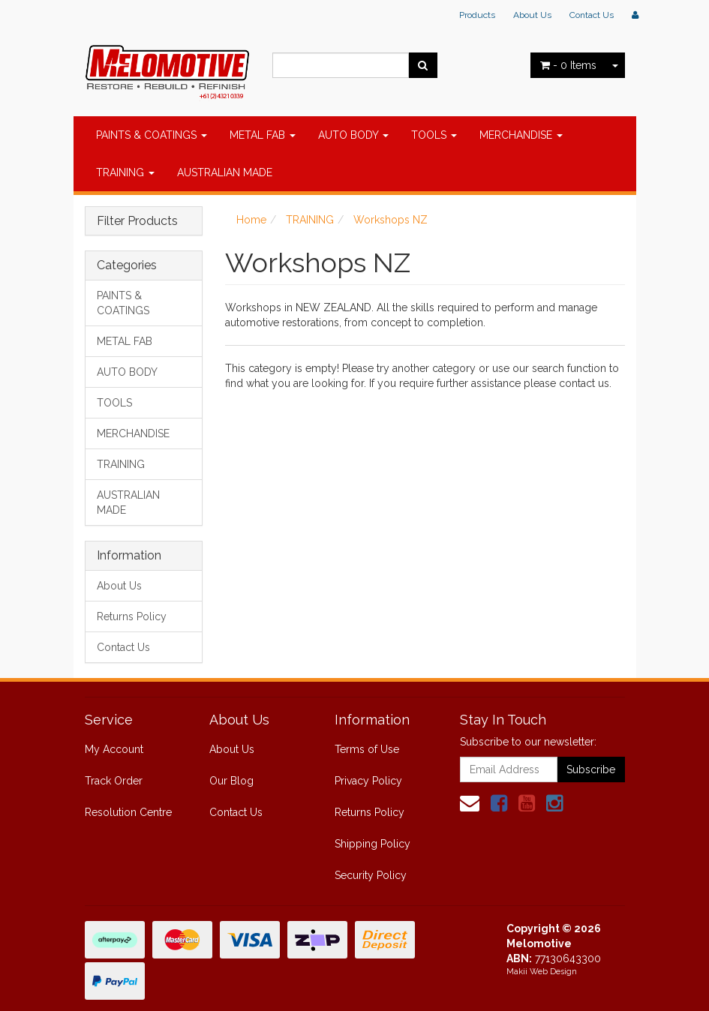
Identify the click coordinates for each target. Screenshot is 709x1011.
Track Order (114, 781)
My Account (114, 749)
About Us (532, 15)
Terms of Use (367, 749)
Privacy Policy (368, 781)
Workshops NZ (390, 220)
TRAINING (125, 172)
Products (477, 15)
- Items (568, 65)
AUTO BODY (353, 135)
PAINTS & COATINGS (151, 135)
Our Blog (231, 781)
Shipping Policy (372, 844)
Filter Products (137, 221)
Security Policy (371, 875)
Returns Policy (132, 616)
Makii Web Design (541, 971)
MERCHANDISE (521, 135)
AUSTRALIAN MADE (224, 172)
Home (251, 220)
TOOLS (434, 135)
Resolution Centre (128, 812)
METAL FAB (263, 135)
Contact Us (591, 15)
